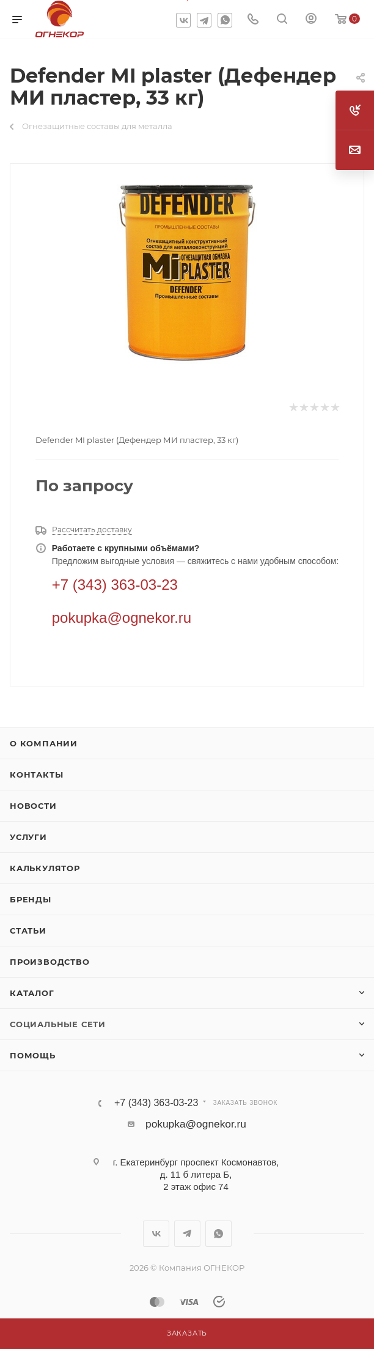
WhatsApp (225, 20)
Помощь (33, 1055)
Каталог (32, 993)
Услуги (28, 837)
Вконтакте (183, 20)
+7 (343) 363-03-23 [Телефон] (115, 584)
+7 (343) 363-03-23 (156, 1103)
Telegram (204, 20)
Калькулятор (45, 868)
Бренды (30, 899)
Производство (50, 962)
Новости (33, 806)
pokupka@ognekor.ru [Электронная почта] (122, 617)
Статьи (28, 930)
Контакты (36, 774)
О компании (44, 743)
